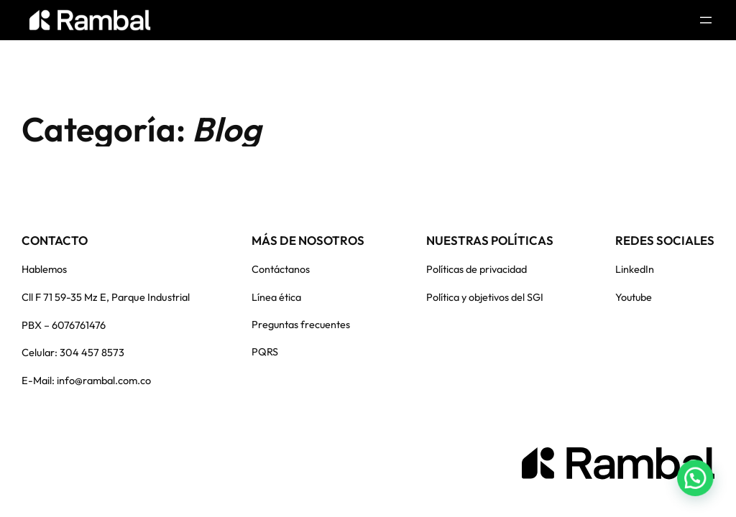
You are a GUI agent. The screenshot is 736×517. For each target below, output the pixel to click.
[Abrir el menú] (705, 20)
